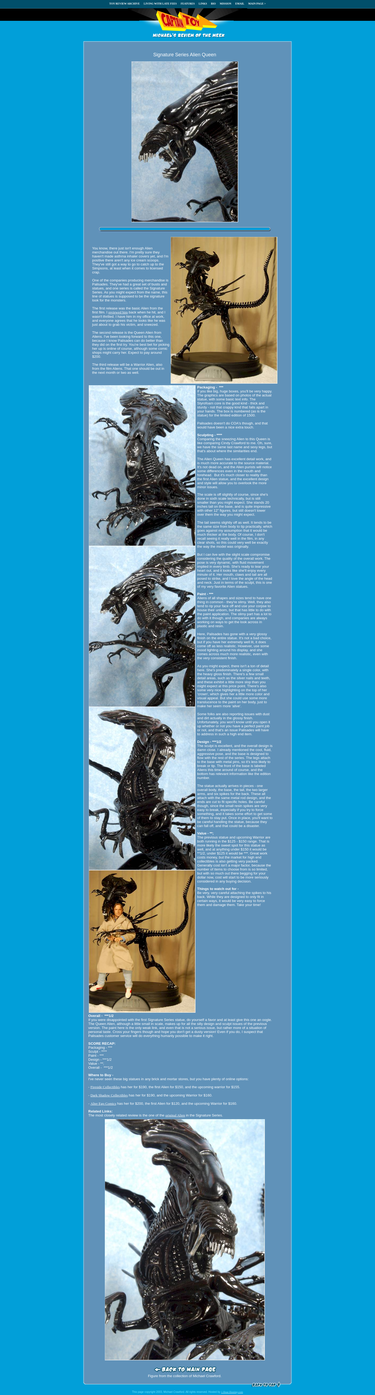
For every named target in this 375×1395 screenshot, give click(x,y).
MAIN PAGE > (257, 3)
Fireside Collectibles (105, 1087)
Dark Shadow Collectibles (109, 1095)
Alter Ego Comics (103, 1104)
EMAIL (239, 3)
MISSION (225, 3)
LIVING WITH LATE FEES (160, 3)
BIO (213, 3)
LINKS (203, 3)
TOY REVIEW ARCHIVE (124, 3)
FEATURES (188, 3)
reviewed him (118, 312)
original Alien (175, 1115)
